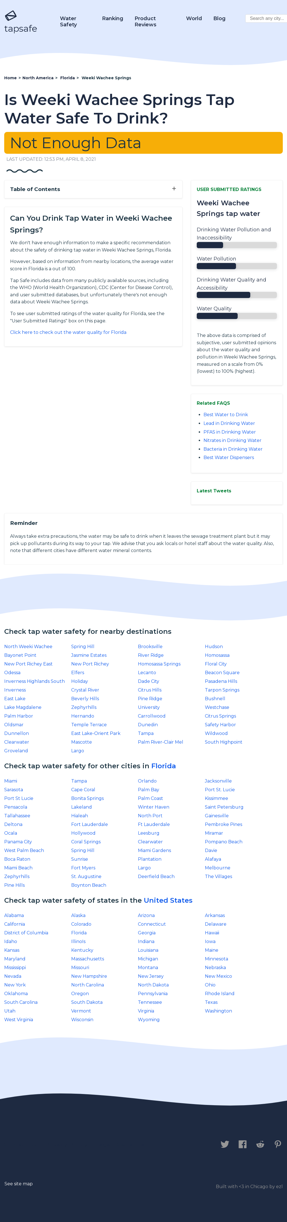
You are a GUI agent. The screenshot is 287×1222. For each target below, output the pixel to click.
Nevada (12, 976)
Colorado (81, 924)
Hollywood (83, 833)
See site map (18, 1183)
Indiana (146, 941)
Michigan (148, 959)
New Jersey (151, 976)
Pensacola (15, 807)
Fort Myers (83, 867)
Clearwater (16, 742)
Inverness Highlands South (34, 681)
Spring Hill (82, 646)
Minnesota (216, 959)
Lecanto (147, 672)
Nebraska (215, 967)
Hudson (214, 646)
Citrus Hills (149, 690)
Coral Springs (86, 841)
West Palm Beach (24, 850)
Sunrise (79, 859)
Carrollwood (152, 716)
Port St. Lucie (220, 789)
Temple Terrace (89, 724)
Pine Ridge (150, 698)
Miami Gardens (154, 850)
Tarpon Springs (222, 690)
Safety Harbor (220, 724)
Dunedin (148, 724)
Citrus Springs (220, 716)
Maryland (15, 959)
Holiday (79, 681)
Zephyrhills (83, 707)
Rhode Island (220, 993)
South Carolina (21, 1002)
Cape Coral (83, 789)
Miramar (214, 833)
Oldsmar (14, 724)
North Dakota (153, 985)
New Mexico (218, 976)
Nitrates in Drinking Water (232, 440)
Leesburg (148, 833)
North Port (150, 815)
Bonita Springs (87, 798)
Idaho (10, 941)
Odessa (12, 672)
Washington (218, 1011)
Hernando (82, 716)
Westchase (217, 707)
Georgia (147, 932)
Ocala (10, 833)
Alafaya (213, 859)
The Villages (218, 876)
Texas (211, 1002)
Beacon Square (222, 672)
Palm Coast (150, 798)
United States (168, 900)
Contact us (20, 1145)
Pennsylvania (153, 993)
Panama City (18, 841)
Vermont (81, 1011)
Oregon (80, 993)
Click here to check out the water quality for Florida (68, 332)
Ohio (210, 985)
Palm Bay (148, 789)
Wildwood (216, 733)
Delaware (215, 924)
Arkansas (215, 915)
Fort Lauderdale (89, 824)
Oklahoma (16, 993)
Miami (10, 781)
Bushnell (215, 698)
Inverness (15, 690)
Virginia (146, 1011)
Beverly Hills (85, 698)
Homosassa (217, 655)
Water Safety (68, 21)
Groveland (16, 750)
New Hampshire (89, 976)
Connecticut (152, 924)
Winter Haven (153, 807)
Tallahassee (17, 815)
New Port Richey (90, 664)
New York (15, 985)
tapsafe (20, 22)
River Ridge (151, 655)
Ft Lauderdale (154, 824)
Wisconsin (82, 1019)
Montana (148, 967)
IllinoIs (78, 941)
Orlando (147, 781)
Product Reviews (145, 21)
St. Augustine (86, 876)
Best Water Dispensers (228, 457)
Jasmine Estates (89, 655)
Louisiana (148, 950)
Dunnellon (16, 733)
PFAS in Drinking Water (229, 432)
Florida (163, 766)
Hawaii (212, 932)
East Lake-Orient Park (96, 733)
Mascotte (81, 742)
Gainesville (217, 815)
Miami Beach (18, 867)
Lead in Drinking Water (229, 423)
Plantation (149, 859)
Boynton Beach (88, 885)
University (149, 707)
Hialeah (79, 815)
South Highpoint (223, 742)
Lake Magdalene (22, 707)
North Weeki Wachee (28, 646)
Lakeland (81, 807)
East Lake (15, 698)
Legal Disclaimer (121, 1145)
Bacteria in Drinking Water (233, 449)
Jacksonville (218, 781)
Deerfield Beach (156, 876)
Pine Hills (14, 885)
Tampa (146, 733)
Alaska (78, 915)
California (14, 924)
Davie (211, 850)
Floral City (216, 664)
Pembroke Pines (223, 824)
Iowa (210, 941)
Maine (211, 950)
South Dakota (87, 1002)
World (194, 18)
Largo (77, 750)
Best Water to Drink (225, 414)
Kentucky (82, 950)
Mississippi (15, 967)
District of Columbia (26, 932)
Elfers (77, 672)
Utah (9, 1011)
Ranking (112, 18)
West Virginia (18, 1019)
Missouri (80, 967)
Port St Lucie (18, 798)
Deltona (13, 824)
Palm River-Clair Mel (160, 742)
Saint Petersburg (224, 807)
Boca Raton (17, 859)
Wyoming (149, 1019)
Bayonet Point (20, 655)
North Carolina (87, 985)
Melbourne (217, 867)
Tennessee (150, 1002)
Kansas (11, 950)
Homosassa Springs (159, 664)
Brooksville (150, 646)
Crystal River (85, 690)
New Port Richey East (28, 664)
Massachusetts (87, 959)
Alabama (14, 915)
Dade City (148, 681)
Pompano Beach (223, 841)
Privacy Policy (66, 1145)
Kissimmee (216, 798)
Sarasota (13, 789)
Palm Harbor (18, 716)
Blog (219, 18)
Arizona (146, 915)
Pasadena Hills (221, 681)
